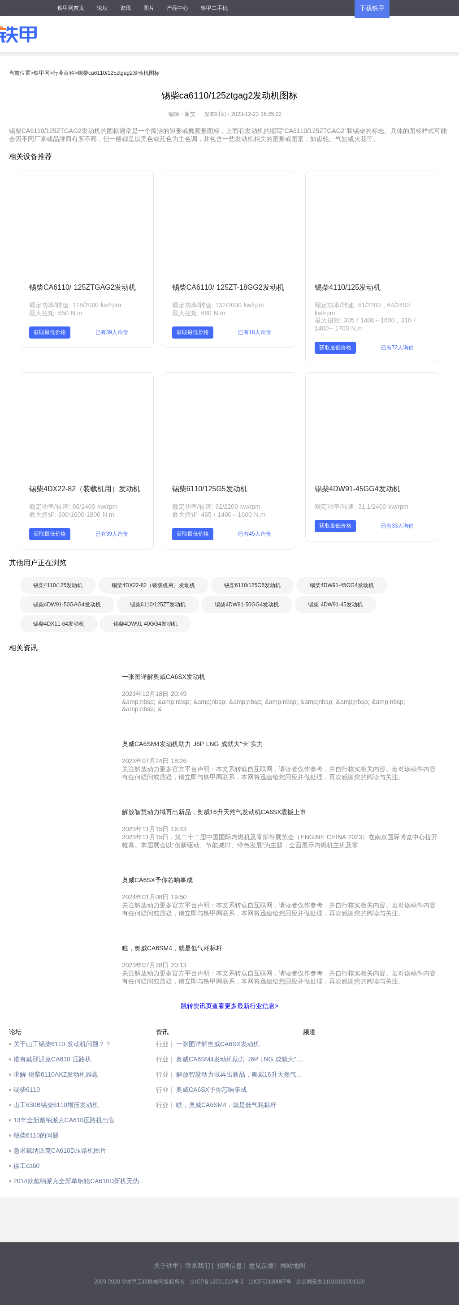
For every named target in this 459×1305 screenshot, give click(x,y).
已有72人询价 (397, 347)
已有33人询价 (397, 526)
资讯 (125, 8)
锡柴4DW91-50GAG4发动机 (67, 604)
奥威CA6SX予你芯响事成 (211, 1089)
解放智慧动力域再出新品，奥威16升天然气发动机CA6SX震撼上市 (239, 1074)
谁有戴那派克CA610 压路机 (52, 1059)
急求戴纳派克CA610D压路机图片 (59, 1150)
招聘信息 (229, 1265)
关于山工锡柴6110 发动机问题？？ (62, 1043)
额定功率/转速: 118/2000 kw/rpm (75, 305)
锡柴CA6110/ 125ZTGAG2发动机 (82, 287)
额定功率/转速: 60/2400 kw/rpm (73, 506)
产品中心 (177, 8)
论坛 (102, 8)
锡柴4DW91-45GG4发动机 (357, 489)
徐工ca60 (26, 1165)
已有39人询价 (111, 332)
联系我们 (197, 1265)
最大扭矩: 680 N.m (198, 313)
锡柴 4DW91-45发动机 (335, 604)
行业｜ (165, 1043)
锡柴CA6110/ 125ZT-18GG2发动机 (228, 287)
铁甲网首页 (70, 8)
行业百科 (63, 73)
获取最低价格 (50, 332)
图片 (148, 8)
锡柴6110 (26, 1089)
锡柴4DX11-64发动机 (58, 624)
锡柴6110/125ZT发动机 (158, 604)
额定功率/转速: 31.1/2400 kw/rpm (361, 506)
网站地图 (292, 1265)
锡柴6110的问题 (36, 1135)
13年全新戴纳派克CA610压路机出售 (64, 1120)
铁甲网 (42, 73)
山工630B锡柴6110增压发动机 (56, 1104)
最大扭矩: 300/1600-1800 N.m (71, 514)
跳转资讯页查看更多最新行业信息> (229, 1005)
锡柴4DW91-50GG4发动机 (247, 604)
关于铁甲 (166, 1265)
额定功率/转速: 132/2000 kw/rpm (218, 305)
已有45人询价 (254, 534)
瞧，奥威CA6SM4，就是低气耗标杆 (226, 1104)
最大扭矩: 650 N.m (55, 313)
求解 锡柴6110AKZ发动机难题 (55, 1074)
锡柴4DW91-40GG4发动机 (145, 624)
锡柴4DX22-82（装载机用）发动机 (84, 489)
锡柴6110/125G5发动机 (209, 489)
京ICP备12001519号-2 (216, 1282)
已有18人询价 (254, 332)
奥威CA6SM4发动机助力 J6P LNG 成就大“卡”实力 (239, 1059)
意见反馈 (261, 1265)
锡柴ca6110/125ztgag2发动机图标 (119, 73)
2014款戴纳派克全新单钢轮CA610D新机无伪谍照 (82, 1181)
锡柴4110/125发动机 (348, 287)
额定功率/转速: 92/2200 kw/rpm (216, 506)
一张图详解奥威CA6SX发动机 (218, 1043)
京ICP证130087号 (269, 1282)
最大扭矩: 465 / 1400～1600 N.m (219, 514)
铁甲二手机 (214, 8)
